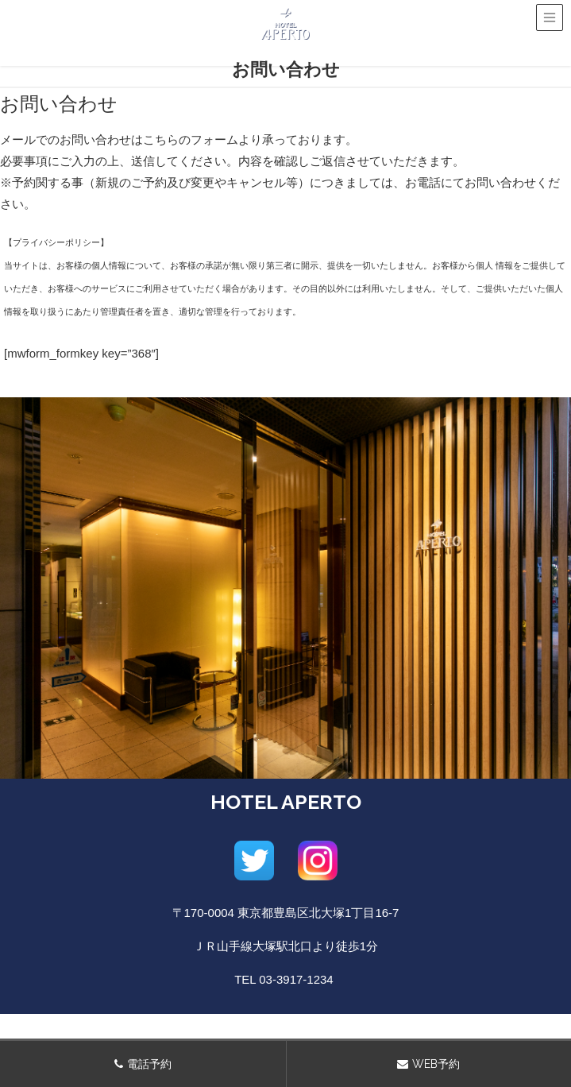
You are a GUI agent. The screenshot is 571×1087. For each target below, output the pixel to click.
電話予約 (149, 1064)
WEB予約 (436, 1064)
